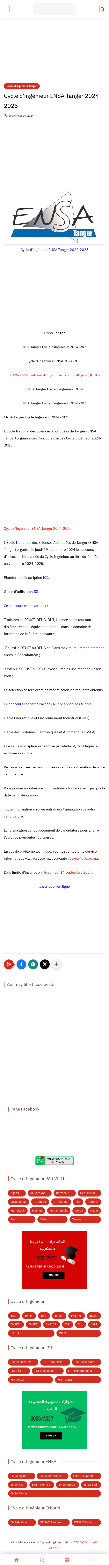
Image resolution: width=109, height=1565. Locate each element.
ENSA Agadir (19, 1476)
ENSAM (76, 1315)
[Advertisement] (54, 53)
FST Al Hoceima (21, 1362)
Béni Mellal (87, 1193)
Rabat (94, 1210)
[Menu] (67, 1560)
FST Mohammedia (80, 1371)
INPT (94, 1324)
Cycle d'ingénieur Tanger (22, 86)
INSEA (15, 1333)
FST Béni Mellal (53, 1362)
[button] (21, 964)
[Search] (41, 1560)
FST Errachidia (84, 1362)
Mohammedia (59, 1210)
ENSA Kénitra (41, 1485)
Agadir (15, 1193)
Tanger (76, 1219)
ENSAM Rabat (83, 1522)
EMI (43, 1315)
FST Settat (17, 1379)
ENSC (93, 1315)
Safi (13, 1219)
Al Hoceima (37, 1193)
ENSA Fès (17, 1485)
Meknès (37, 1210)
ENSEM (15, 1324)
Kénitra (93, 1202)
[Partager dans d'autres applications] (56, 964)
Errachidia (61, 1202)
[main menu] (7, 9)
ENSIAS (51, 1324)
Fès (78, 1202)
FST (66, 1324)
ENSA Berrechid (50, 1476)
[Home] (16, 1560)
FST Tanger (64, 1379)
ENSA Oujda (67, 1485)
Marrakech (18, 1210)
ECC (13, 1315)
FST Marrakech (44, 1371)
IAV (80, 1324)
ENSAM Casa (19, 1522)
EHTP (28, 1315)
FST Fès (16, 1371)
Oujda (79, 1210)
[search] (102, 9)
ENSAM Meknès (50, 1522)
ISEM (62, 1333)
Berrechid (62, 1193)
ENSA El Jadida (83, 1476)
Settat (44, 1219)
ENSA (58, 1315)
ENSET (33, 1324)
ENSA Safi (90, 1485)
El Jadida (40, 1202)
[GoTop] (92, 1560)
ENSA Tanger (19, 1493)
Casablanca (18, 1202)
